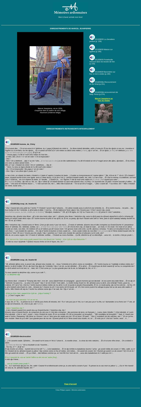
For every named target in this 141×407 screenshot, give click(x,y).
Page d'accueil (70, 384)
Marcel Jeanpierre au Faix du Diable (104, 99)
